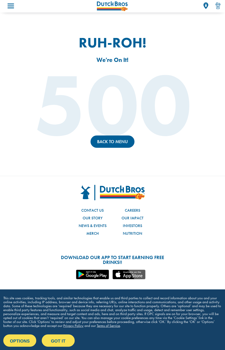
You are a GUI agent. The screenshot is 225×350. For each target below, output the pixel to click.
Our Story (93, 217)
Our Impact (132, 217)
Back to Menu (112, 141)
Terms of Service (108, 325)
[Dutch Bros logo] (112, 192)
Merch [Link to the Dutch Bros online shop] (92, 233)
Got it (58, 341)
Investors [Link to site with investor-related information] (132, 225)
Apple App (128, 274)
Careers (132, 210)
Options (20, 341)
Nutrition (132, 233)
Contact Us (92, 210)
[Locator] (206, 5)
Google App (92, 274)
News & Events (93, 225)
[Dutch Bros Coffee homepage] (112, 6)
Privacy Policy (73, 325)
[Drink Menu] (218, 5)
